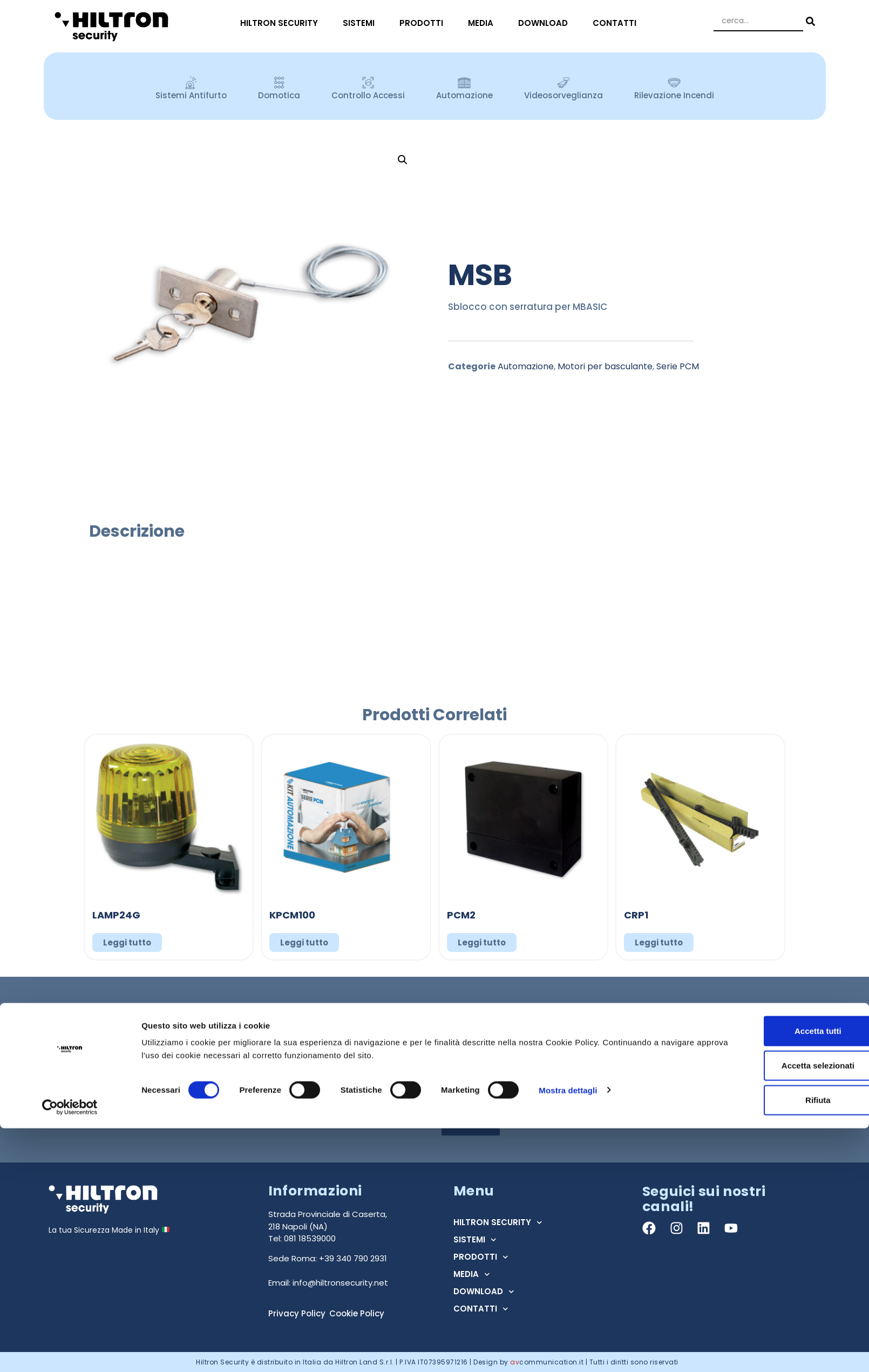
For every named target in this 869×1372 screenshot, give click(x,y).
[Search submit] (809, 21)
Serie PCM (677, 366)
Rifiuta (779, 1343)
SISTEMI (361, 23)
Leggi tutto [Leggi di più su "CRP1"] (659, 942)
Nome (455, 1018)
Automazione (526, 366)
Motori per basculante (605, 366)
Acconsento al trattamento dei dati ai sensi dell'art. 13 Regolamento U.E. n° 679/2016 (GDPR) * (618, 1098)
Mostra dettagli (568, 1333)
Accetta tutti (779, 1274)
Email (644, 1018)
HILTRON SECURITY (281, 23)
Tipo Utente (467, 1057)
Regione (650, 1057)
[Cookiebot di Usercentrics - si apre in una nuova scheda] (70, 1351)
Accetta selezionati (778, 1309)
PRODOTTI (424, 23)
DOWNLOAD (545, 23)
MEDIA (483, 23)
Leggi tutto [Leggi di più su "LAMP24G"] (127, 942)
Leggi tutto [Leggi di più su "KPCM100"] (304, 942)
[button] (402, 160)
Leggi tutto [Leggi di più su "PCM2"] (482, 942)
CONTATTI (617, 23)
